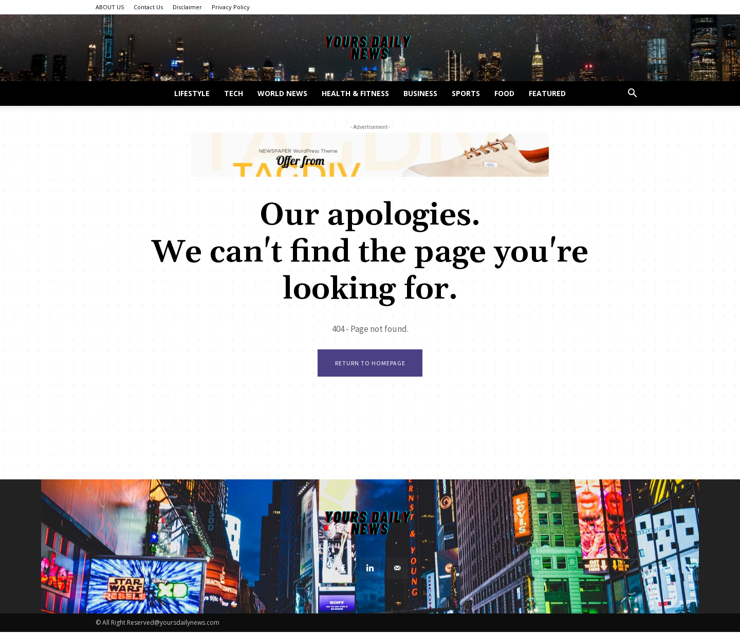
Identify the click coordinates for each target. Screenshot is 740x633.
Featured (547, 93)
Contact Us (148, 7)
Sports (466, 93)
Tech (233, 93)
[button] (632, 94)
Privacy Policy (231, 7)
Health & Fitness (355, 93)
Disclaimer (187, 7)
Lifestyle (192, 93)
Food (504, 93)
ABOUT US (110, 7)
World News (282, 93)
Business (420, 93)
